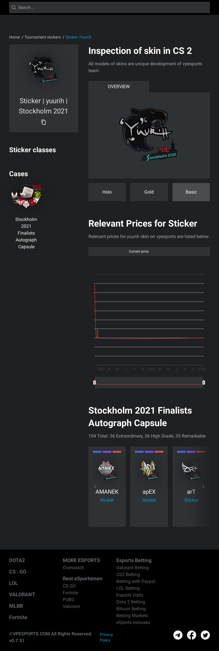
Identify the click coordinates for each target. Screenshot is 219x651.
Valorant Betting (132, 567)
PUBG (68, 599)
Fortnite (18, 617)
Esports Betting (133, 560)
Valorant (71, 606)
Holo (107, 192)
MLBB (16, 606)
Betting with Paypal (135, 581)
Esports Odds (129, 595)
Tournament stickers (43, 37)
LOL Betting (128, 588)
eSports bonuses (133, 622)
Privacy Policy (106, 637)
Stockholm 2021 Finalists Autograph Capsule (26, 233)
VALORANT (22, 594)
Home (14, 37)
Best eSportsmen (82, 578)
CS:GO (69, 586)
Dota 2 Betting (130, 602)
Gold (149, 192)
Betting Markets (132, 615)
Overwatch (73, 567)
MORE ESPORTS (81, 560)
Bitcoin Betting (131, 608)
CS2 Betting (128, 574)
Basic (191, 192)
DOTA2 (17, 560)
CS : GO (17, 572)
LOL (13, 583)
